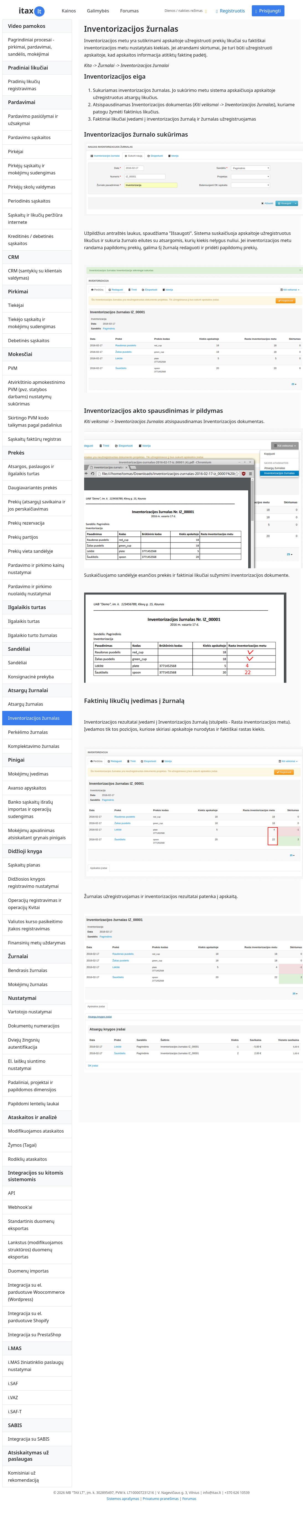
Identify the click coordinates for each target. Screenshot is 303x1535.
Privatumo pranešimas (161, 1498)
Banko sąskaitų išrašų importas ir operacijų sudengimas (30, 809)
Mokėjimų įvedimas (28, 774)
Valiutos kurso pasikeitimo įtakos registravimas (35, 925)
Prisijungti (268, 11)
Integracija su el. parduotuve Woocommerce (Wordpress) (36, 1292)
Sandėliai (17, 663)
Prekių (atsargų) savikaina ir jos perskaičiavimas (36, 505)
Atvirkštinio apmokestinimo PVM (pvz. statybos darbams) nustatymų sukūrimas (36, 393)
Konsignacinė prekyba (31, 677)
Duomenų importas (28, 1271)
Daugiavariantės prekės (32, 488)
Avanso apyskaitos (27, 788)
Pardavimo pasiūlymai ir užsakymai (33, 119)
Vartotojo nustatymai (30, 1012)
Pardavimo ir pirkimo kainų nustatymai (36, 568)
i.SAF (13, 1383)
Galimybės (98, 11)
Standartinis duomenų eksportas (31, 1224)
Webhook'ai (20, 1207)
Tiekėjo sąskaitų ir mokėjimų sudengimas (31, 323)
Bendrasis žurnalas (27, 970)
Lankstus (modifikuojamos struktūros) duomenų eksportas (35, 1249)
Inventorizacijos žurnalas (33, 718)
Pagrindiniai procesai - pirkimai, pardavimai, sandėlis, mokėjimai (31, 47)
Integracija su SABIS (29, 1439)
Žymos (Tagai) (22, 1145)
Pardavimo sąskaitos (29, 137)
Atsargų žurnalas (25, 704)
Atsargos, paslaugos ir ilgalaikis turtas (31, 470)
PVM (12, 368)
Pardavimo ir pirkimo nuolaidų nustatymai (30, 590)
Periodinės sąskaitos (29, 201)
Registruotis (230, 11)
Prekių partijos (23, 537)
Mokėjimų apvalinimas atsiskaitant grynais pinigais (37, 834)
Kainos (69, 11)
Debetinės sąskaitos (28, 341)
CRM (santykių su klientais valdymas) (35, 274)
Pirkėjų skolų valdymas (31, 187)
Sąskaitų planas (24, 865)
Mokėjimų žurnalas (28, 984)
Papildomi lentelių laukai (33, 1104)
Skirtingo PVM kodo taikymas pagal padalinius (35, 421)
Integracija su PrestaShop (34, 1335)
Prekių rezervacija (26, 523)
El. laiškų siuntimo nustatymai (26, 1064)
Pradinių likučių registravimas (24, 85)
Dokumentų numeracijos (33, 1026)
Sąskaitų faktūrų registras (34, 439)
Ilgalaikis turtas (24, 621)
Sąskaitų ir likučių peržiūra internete (35, 218)
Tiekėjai (16, 305)
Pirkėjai (15, 151)
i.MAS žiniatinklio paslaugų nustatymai (35, 1365)
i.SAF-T (15, 1412)
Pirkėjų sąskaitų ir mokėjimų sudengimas (31, 169)
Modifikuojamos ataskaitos (36, 1131)
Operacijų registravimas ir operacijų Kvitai (34, 903)
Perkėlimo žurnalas (28, 732)
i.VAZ (13, 1398)
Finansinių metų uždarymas (36, 943)
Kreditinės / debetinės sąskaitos (30, 239)
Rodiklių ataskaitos (27, 1159)
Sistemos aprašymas (123, 1498)
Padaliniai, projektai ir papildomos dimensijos (32, 1086)
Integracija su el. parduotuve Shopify (28, 1317)
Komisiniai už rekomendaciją (23, 1476)
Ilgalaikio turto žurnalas (32, 635)
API (11, 1193)
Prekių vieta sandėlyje (30, 551)
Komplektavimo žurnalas (33, 746)
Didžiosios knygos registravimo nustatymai (33, 882)
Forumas (129, 11)
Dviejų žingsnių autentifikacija (24, 1043)
